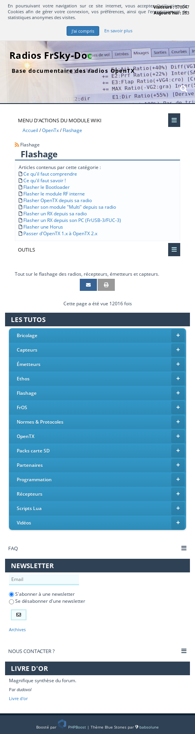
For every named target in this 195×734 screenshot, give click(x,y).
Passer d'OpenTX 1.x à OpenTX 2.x (60, 233)
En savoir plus (118, 30)
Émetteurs (101, 364)
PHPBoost (72, 727)
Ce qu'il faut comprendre (50, 174)
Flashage (101, 393)
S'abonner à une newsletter (42, 594)
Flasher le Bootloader (46, 187)
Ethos (101, 378)
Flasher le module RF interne (54, 193)
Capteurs (101, 350)
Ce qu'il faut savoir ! (44, 180)
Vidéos (101, 523)
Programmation (101, 479)
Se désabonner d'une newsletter (47, 601)
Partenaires (101, 465)
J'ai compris (83, 31)
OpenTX (101, 436)
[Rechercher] (183, 89)
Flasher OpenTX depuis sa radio (57, 200)
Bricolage (101, 335)
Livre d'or (18, 698)
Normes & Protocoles (101, 422)
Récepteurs (101, 494)
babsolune (149, 727)
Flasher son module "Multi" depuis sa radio (69, 207)
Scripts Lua (101, 508)
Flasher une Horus (43, 227)
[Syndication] (17, 144)
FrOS (101, 407)
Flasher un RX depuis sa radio (55, 213)
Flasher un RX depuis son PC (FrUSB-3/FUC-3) (72, 220)
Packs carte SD (101, 451)
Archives (17, 629)
